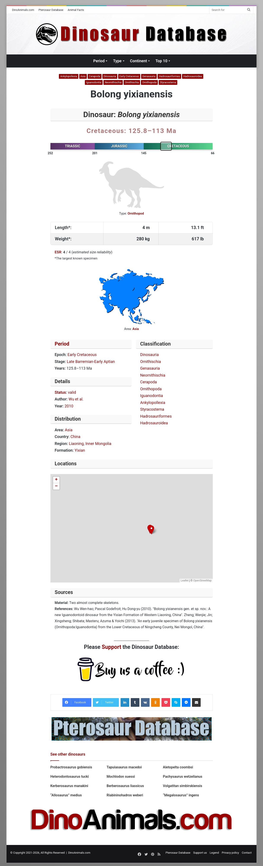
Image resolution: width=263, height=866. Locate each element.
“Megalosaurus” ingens (181, 795)
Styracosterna (168, 82)
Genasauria (149, 76)
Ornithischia (132, 82)
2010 (69, 406)
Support (111, 647)
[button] (151, 529)
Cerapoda (94, 76)
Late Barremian (80, 361)
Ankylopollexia (68, 76)
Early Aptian (104, 361)
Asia (83, 76)
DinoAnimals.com (23, 9)
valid (72, 392)
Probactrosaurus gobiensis (71, 767)
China (76, 436)
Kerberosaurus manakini (69, 786)
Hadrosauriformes (169, 76)
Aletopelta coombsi (178, 767)
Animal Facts (76, 9)
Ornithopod (135, 213)
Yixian (80, 450)
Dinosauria (110, 76)
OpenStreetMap (202, 580)
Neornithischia (113, 82)
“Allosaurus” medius (66, 795)
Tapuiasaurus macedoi (124, 767)
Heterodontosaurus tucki (69, 776)
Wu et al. (76, 399)
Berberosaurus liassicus (125, 786)
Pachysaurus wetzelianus (182, 776)
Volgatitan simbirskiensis (182, 786)
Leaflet (185, 580)
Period (99, 61)
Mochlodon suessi (121, 776)
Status (60, 392)
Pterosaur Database (51, 9)
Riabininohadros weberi (124, 795)
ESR (58, 252)
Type (117, 61)
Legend (214, 852)
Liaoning (76, 443)
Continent (138, 61)
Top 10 (161, 61)
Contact (247, 852)
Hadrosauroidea (192, 76)
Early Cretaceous (129, 76)
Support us (200, 852)
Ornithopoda (149, 82)
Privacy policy (230, 852)
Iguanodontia (93, 82)
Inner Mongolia (98, 443)
